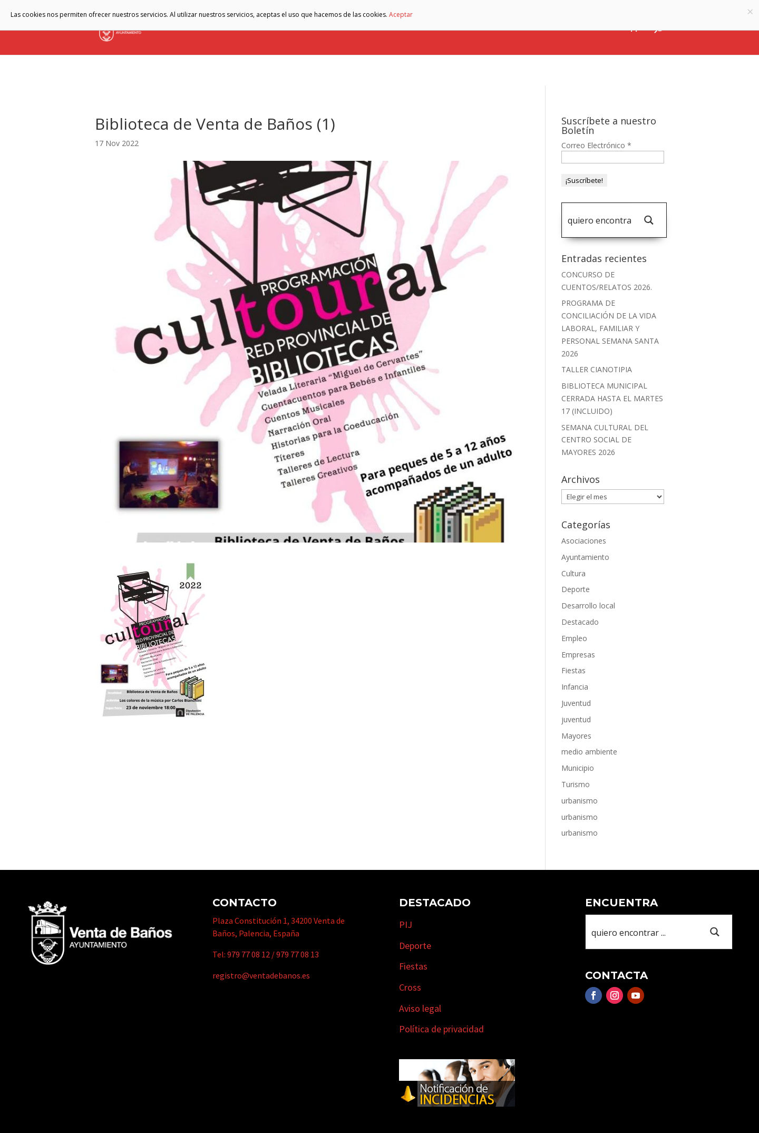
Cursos (545, 28)
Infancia (574, 687)
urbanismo (579, 801)
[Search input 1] (599, 220)
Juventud (576, 703)
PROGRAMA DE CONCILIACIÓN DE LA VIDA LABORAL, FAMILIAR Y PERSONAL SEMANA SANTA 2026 (610, 328)
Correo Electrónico (596, 145)
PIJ (405, 924)
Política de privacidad (441, 1029)
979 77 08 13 (297, 954)
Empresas (490, 28)
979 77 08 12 (248, 954)
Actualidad (595, 28)
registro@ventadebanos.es (261, 975)
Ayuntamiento (302, 28)
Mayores (576, 736)
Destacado (580, 622)
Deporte (575, 589)
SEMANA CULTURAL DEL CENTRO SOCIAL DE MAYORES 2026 (604, 440)
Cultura (573, 573)
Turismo (432, 28)
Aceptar (401, 14)
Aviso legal (420, 1008)
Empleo (574, 638)
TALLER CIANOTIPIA (596, 369)
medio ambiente (589, 752)
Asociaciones (583, 541)
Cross (410, 987)
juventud (576, 719)
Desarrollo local (588, 606)
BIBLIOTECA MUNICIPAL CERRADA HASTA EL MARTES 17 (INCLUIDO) (612, 398)
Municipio (373, 28)
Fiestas (573, 670)
